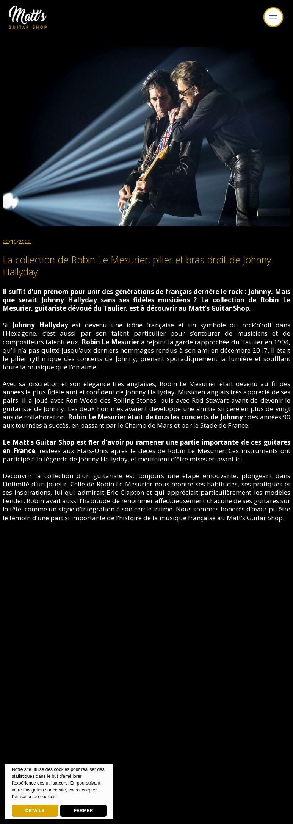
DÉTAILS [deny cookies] (34, 810)
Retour (146, 21)
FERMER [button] (83, 810)
